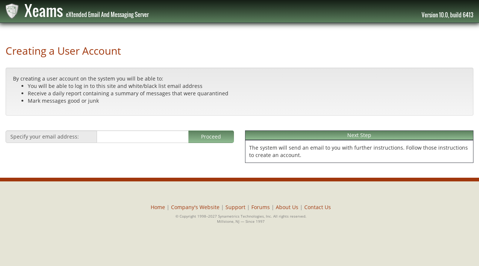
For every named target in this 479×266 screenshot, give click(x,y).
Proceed (211, 136)
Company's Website (195, 207)
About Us (287, 207)
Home (158, 207)
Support (235, 207)
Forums (260, 207)
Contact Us (317, 207)
